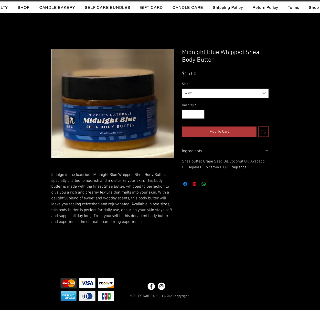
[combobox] (225, 93)
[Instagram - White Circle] (161, 286)
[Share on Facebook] (185, 184)
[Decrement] (186, 114)
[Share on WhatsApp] (204, 184)
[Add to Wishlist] (263, 131)
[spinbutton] (193, 114)
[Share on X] (213, 184)
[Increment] (201, 114)
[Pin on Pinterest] (194, 184)
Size (185, 84)
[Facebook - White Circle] (151, 286)
